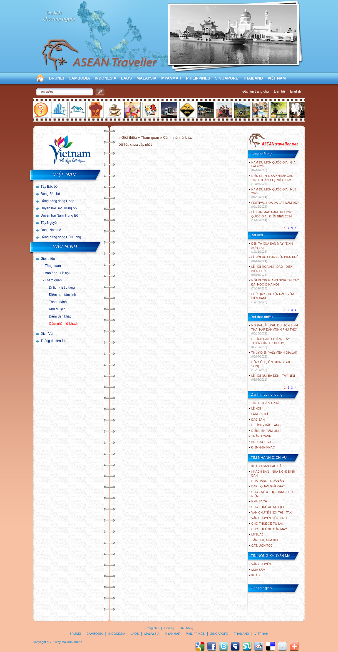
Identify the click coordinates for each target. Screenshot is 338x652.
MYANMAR (171, 78)
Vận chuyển (261, 564)
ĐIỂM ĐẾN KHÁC (263, 447)
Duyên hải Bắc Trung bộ (59, 208)
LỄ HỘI (256, 408)
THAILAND (253, 78)
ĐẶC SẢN (258, 419)
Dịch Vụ (47, 334)
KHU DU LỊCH (261, 441)
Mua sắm (258, 569)
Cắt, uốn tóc (262, 545)
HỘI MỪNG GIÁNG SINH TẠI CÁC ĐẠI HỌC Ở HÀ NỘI (275, 284)
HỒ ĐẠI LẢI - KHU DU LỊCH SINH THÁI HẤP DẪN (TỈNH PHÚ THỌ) (274, 329)
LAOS (126, 78)
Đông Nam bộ (51, 230)
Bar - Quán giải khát (268, 486)
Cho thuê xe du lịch (268, 507)
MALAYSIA (146, 78)
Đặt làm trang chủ (255, 91)
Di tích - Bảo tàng (62, 287)
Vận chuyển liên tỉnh (269, 518)
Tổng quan (53, 266)
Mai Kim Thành (72, 642)
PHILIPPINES (198, 78)
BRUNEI (56, 78)
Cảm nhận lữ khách (63, 324)
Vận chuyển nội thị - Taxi (271, 512)
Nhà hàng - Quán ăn (267, 480)
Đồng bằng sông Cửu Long (61, 237)
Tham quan (53, 280)
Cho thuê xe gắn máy (269, 529)
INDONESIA (105, 78)
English (295, 91)
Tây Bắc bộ (49, 187)
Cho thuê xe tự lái (267, 523)
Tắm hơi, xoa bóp (265, 540)
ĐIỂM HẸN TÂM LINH (265, 430)
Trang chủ (152, 628)
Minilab (257, 534)
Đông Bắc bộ (50, 194)
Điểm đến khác (60, 316)
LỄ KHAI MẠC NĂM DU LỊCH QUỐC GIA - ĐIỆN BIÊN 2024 (271, 216)
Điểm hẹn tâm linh (62, 295)
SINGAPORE (226, 78)
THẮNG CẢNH (261, 436)
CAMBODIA (79, 78)
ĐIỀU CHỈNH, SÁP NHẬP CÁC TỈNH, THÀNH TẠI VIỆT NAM (272, 179)
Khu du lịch (57, 309)
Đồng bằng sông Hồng (57, 201)
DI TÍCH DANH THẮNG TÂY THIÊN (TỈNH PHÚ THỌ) (270, 343)
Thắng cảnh (58, 302)
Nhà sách (259, 501)
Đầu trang (186, 628)
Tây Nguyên (50, 223)
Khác (255, 575)
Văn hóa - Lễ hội (57, 273)
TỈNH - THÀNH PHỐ (265, 403)
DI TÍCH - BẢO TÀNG (266, 425)
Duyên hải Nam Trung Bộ (59, 215)
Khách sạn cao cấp (267, 466)
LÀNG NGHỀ (260, 414)
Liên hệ (279, 91)
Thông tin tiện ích (53, 341)
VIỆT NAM (277, 78)
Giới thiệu (48, 259)
